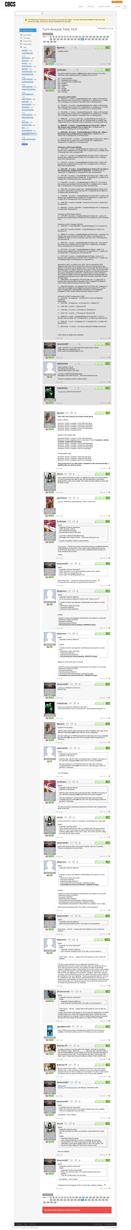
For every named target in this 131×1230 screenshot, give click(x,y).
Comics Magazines (27, 130)
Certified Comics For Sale (28, 89)
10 (76, 36)
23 (61, 39)
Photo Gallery (26, 41)
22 (58, 39)
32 (92, 39)
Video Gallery (25, 44)
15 (94, 36)
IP (107, 64)
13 (87, 36)
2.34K (51, 1001)
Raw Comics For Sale (27, 110)
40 (55, 41)
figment (60, 47)
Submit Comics (117, 2)
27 (75, 39)
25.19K (51, 515)
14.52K (51, 357)
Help (25, 1224)
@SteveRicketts (72, 1087)
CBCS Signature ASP (27, 74)
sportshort (62, 498)
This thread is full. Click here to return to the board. (62, 1210)
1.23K (51, 1054)
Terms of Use (98, 1224)
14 (90, 36)
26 (71, 39)
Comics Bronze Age (27, 71)
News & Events (104, 6)
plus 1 (96, 47)
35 (103, 39)
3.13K (51, 403)
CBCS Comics (34, 1228)
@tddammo (61, 688)
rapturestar (62, 363)
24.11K (51, 64)
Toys (23, 127)
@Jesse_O (61, 1087)
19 (107, 36)
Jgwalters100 (63, 1026)
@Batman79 (62, 1086)
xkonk (60, 474)
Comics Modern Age (27, 53)
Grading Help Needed (27, 82)
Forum (117, 6)
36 (106, 39)
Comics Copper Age (27, 79)
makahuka (62, 388)
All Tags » (24, 144)
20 (51, 39)
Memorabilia (25, 102)
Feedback (19, 1224)
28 (78, 39)
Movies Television (26, 99)
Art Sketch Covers (26, 125)
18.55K (51, 492)
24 (65, 39)
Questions (24, 50)
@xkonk (60, 501)
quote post (71, 47)
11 (80, 36)
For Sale (24, 63)
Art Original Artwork (27, 115)
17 (100, 36)
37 (44, 41)
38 (48, 41)
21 (54, 39)
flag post (109, 64)
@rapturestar (62, 391)
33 (96, 39)
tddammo (61, 591)
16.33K (51, 90)
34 (99, 39)
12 (83, 36)
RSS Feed (32, 1224)
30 (85, 39)
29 (82, 39)
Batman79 (62, 1045)
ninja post (114, 1228)
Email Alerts (102, 28)
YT (109, 28)
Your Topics (25, 38)
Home (80, 6)
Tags (23, 47)
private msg (67, 47)
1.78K (51, 1040)
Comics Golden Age (27, 86)
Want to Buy (25, 122)
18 (104, 36)
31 (89, 39)
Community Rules (110, 1224)
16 (97, 36)
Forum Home (25, 35)
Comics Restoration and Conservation (28, 134)
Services (90, 6)
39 (51, 41)
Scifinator (61, 70)
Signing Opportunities (27, 117)
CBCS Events (25, 107)
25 (68, 39)
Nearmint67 (63, 344)
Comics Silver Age (26, 66)
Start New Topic (26, 30)
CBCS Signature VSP (27, 94)
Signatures (25, 69)
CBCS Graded (25, 58)
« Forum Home (48, 34)
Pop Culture (25, 60)
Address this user (75, 47)
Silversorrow (63, 991)
